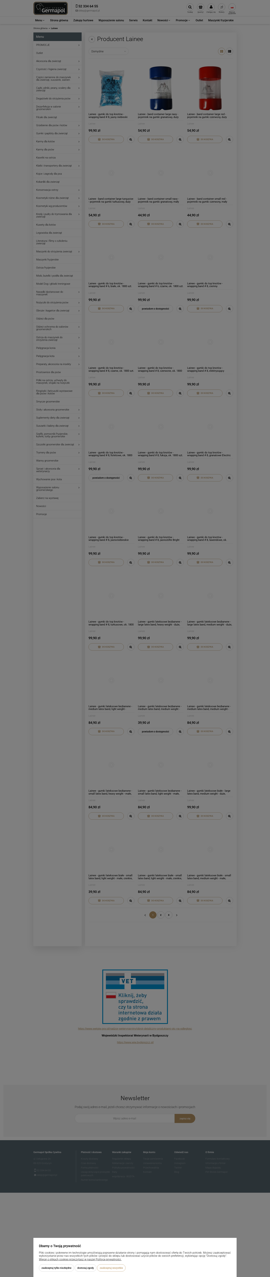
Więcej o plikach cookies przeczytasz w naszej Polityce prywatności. (80, 1259)
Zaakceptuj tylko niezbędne (56, 1268)
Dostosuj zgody (85, 1268)
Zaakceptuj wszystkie (111, 1268)
